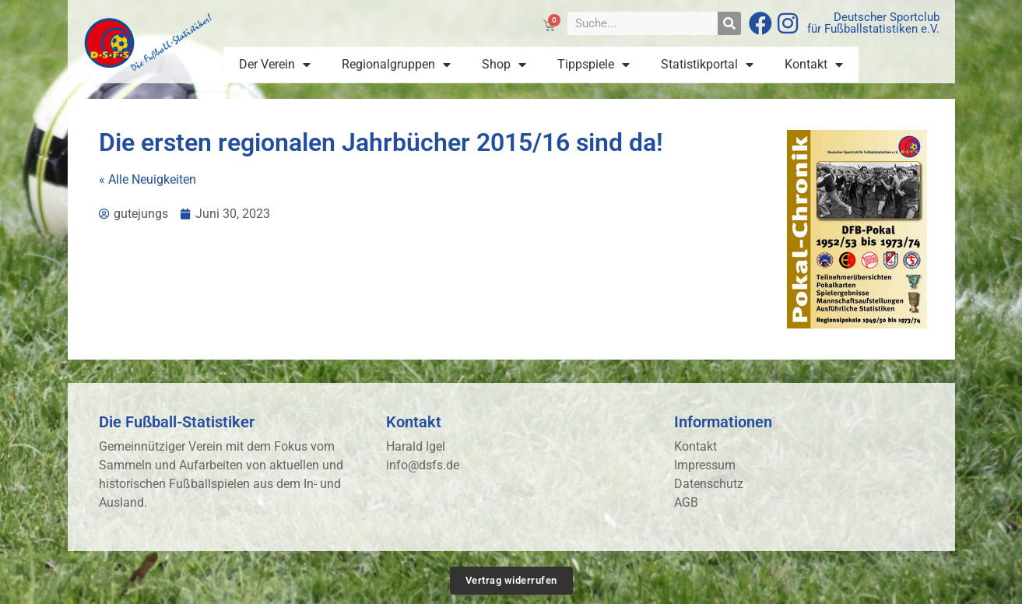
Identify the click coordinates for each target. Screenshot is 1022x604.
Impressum (705, 465)
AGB (686, 502)
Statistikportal (707, 65)
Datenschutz (708, 483)
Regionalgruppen (396, 65)
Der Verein (275, 65)
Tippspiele (593, 65)
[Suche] (729, 23)
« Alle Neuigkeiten (147, 179)
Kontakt (814, 65)
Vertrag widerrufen (511, 580)
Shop (504, 65)
